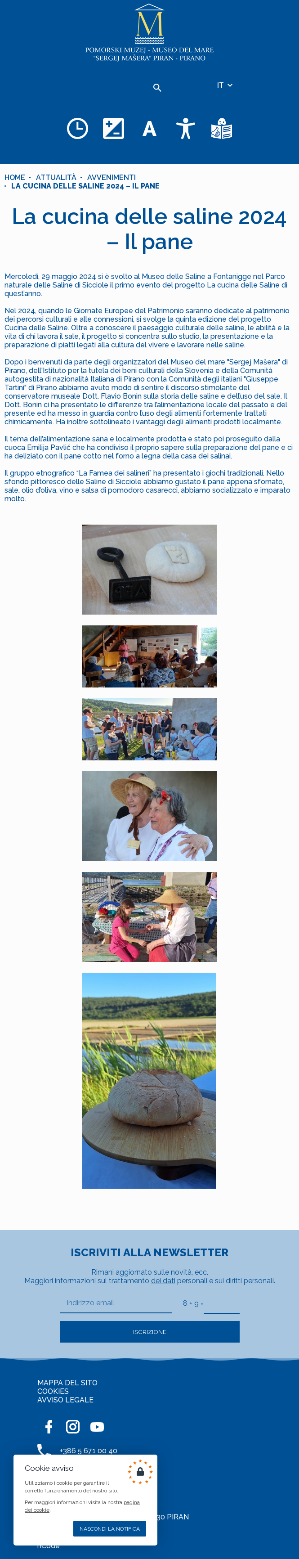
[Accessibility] (186, 128)
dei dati (163, 1280)
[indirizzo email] (116, 1303)
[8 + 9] (222, 1303)
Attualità (56, 177)
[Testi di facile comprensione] (222, 128)
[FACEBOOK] (48, 1426)
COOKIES (53, 1391)
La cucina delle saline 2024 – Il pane (85, 186)
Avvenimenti (111, 177)
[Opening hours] (78, 128)
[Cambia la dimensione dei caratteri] (150, 128)
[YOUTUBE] (97, 1426)
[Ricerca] (103, 85)
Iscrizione (149, 1331)
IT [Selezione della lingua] (225, 85)
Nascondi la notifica (110, 1529)
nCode (48, 1545)
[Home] (150, 32)
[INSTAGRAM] (73, 1426)
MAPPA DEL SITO (67, 1383)
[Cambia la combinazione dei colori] (114, 128)
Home (14, 177)
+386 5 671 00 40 (88, 1451)
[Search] (157, 88)
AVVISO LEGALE (65, 1400)
